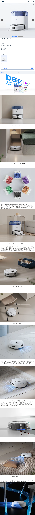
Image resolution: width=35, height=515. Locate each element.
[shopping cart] (31, 1)
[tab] (2, 72)
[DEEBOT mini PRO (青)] (5, 41)
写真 (14, 36)
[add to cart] (32, 68)
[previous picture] (2, 20)
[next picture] (32, 20)
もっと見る (3, 52)
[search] (27, 1)
